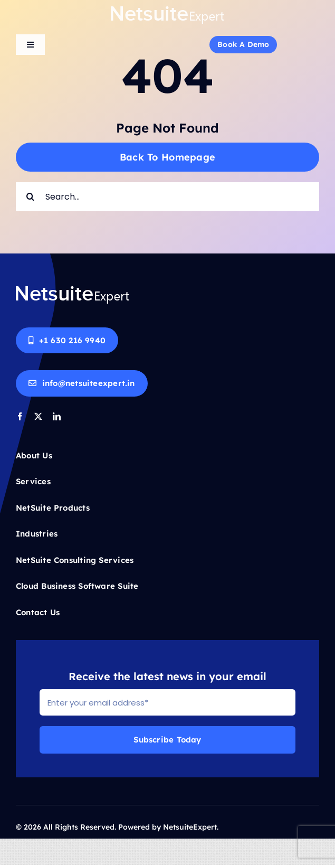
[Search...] (167, 196)
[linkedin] (57, 416)
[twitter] (38, 416)
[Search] (30, 196)
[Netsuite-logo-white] (167, 9)
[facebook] (20, 416)
